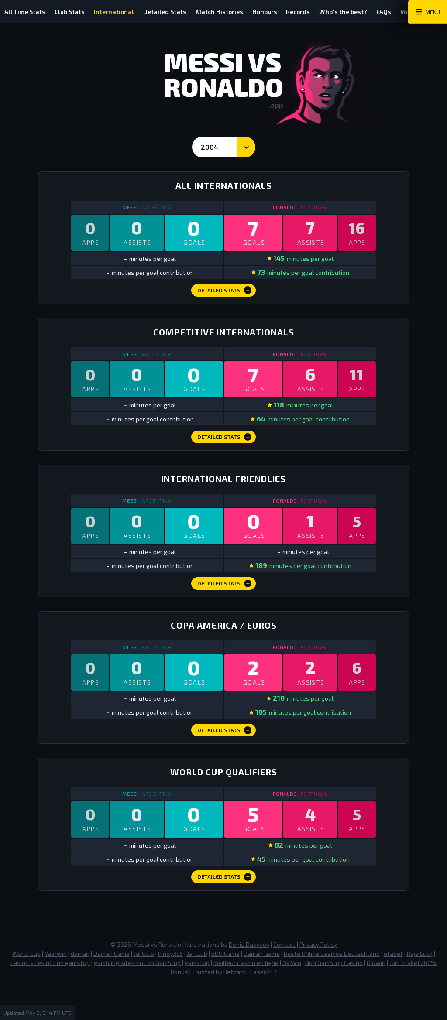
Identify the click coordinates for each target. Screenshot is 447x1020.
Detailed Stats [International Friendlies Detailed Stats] (225, 603)
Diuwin (376, 997)
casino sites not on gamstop (50, 997)
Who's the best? (380, 11)
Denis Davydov (249, 979)
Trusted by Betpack (219, 1006)
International (126, 11)
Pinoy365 (170, 988)
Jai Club (144, 988)
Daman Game (111, 988)
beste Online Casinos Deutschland (332, 988)
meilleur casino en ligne (246, 997)
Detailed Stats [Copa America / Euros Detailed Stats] (225, 756)
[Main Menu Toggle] (427, 12)
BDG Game (225, 988)
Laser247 (263, 1006)
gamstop (197, 997)
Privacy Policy (318, 979)
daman (80, 988)
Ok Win (291, 997)
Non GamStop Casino (334, 997)
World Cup (26, 988)
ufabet (393, 988)
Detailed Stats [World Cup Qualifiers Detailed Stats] (225, 910)
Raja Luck (420, 988)
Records (330, 11)
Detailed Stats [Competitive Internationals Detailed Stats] (225, 449)
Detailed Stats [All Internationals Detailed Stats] (225, 295)
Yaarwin (56, 988)
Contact (284, 979)
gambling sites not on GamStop (137, 997)
